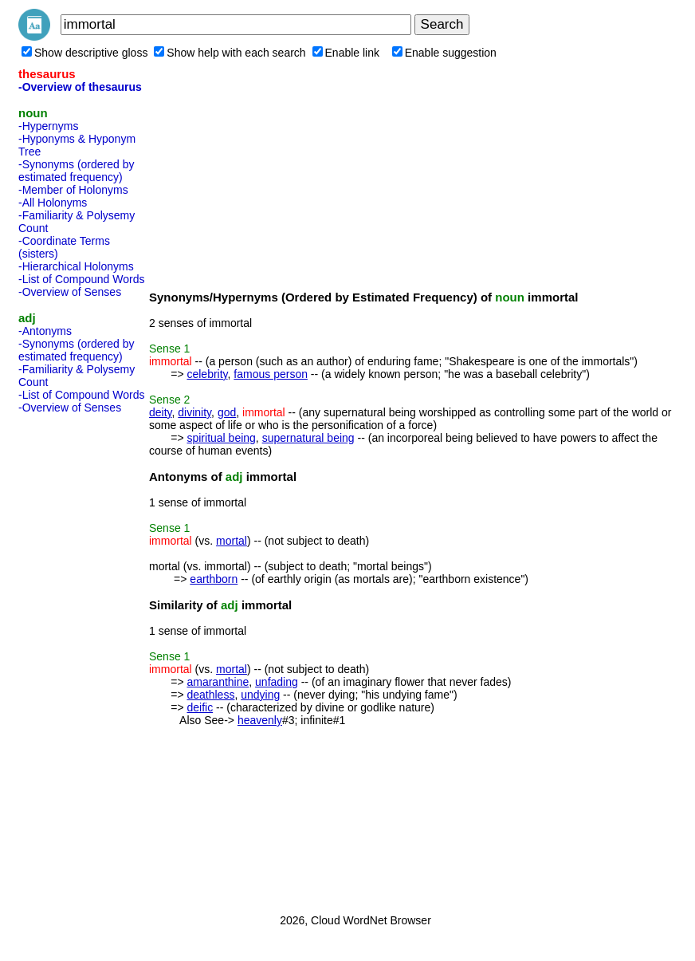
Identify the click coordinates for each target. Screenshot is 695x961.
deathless (210, 694)
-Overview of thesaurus (80, 87)
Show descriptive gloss (84, 52)
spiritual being (221, 437)
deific (200, 707)
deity (160, 412)
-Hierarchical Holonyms (76, 266)
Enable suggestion (444, 52)
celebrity (207, 374)
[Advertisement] (82, 658)
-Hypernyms (48, 126)
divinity (194, 412)
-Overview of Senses (69, 292)
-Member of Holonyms (73, 189)
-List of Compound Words (81, 279)
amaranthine (218, 681)
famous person (271, 374)
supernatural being (308, 437)
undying (260, 694)
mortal (231, 540)
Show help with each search (229, 52)
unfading (276, 681)
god (227, 412)
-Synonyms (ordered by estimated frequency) (76, 170)
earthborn (214, 579)
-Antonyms (45, 331)
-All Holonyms (52, 202)
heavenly (260, 720)
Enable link (346, 52)
